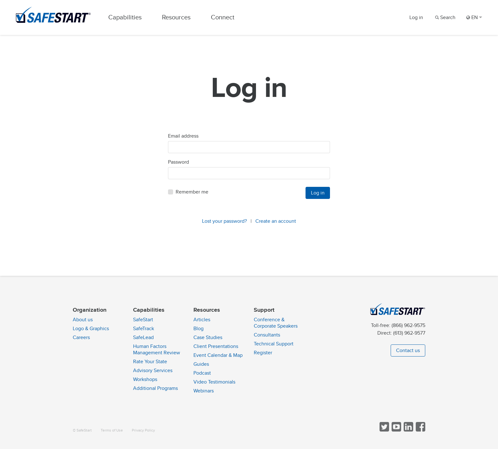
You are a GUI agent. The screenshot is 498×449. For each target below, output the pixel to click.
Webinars (203, 391)
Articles (201, 319)
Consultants (267, 335)
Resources (176, 17)
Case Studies (207, 337)
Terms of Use (112, 430)
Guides (201, 364)
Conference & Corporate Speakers (276, 322)
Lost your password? (224, 221)
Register (263, 353)
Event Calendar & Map (218, 355)
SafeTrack (143, 328)
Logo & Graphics (91, 328)
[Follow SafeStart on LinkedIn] (407, 430)
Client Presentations (215, 346)
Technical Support (273, 344)
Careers (81, 337)
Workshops (145, 379)
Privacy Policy (143, 430)
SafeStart (143, 319)
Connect (222, 17)
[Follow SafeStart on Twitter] (383, 430)
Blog (198, 328)
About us (83, 319)
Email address (183, 136)
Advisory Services (152, 370)
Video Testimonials (214, 382)
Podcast (202, 373)
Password (178, 162)
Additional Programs (155, 388)
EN (474, 17)
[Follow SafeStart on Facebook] (419, 430)
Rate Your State (150, 361)
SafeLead (143, 337)
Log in (416, 17)
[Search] (444, 17)
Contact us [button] (408, 350)
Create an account (275, 221)
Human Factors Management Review (156, 349)
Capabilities (125, 17)
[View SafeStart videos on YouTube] (395, 430)
